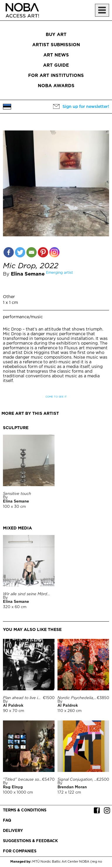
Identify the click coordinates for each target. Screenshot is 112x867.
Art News (56, 55)
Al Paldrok (13, 705)
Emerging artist (59, 272)
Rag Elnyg (13, 787)
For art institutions (56, 76)
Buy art (56, 35)
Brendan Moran (72, 787)
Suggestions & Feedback (30, 841)
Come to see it (56, 397)
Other (9, 297)
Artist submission (56, 45)
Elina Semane (28, 274)
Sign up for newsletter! (85, 107)
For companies (19, 851)
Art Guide (56, 65)
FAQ (7, 820)
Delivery (13, 830)
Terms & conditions (24, 810)
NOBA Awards (56, 86)
